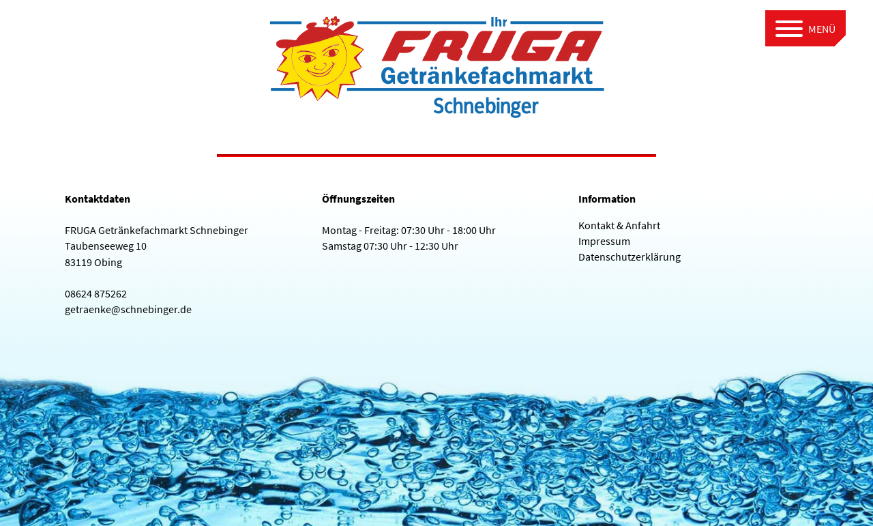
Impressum (604, 241)
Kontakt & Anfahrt (619, 225)
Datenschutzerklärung (629, 256)
